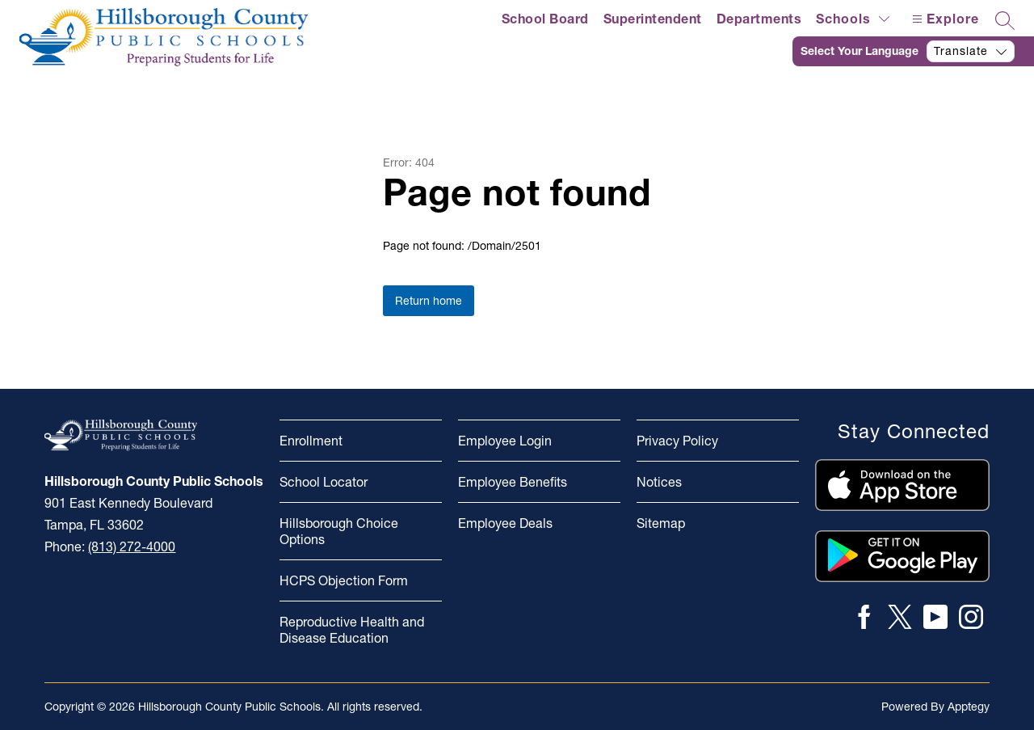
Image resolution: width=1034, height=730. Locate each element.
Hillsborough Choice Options (339, 531)
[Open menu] (943, 19)
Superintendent (652, 19)
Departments (759, 19)
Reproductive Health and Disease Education (352, 630)
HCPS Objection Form (344, 580)
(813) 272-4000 (131, 546)
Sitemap (661, 523)
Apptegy (969, 706)
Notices (659, 482)
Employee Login (505, 441)
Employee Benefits (512, 482)
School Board (545, 19)
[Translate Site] (913, 51)
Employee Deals (505, 523)
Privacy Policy (677, 441)
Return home (428, 300)
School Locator (324, 482)
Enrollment (311, 441)
